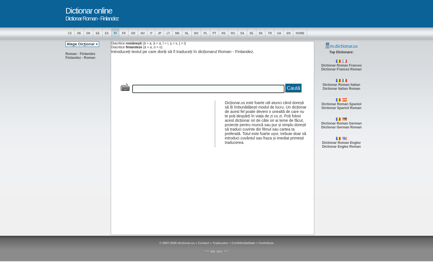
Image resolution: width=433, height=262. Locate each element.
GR (133, 33)
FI (115, 33)
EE (98, 33)
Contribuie (266, 243)
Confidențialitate (243, 243)
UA (279, 33)
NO (196, 33)
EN (288, 33)
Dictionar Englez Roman (341, 147)
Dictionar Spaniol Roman (341, 108)
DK (88, 33)
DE (79, 33)
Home (300, 33)
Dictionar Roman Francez (341, 65)
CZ (70, 33)
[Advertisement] (87, 146)
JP (159, 33)
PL (205, 33)
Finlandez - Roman (80, 58)
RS (223, 33)
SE (252, 33)
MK (177, 33)
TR (270, 33)
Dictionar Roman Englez (341, 143)
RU (233, 33)
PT (214, 33)
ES (107, 33)
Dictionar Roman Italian (341, 85)
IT (151, 33)
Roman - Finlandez (80, 54)
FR (124, 33)
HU (143, 33)
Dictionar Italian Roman (341, 89)
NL (187, 33)
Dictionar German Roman (341, 127)
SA (242, 33)
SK (261, 33)
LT (168, 33)
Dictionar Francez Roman (341, 69)
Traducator (220, 243)
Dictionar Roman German (341, 123)
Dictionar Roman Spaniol (341, 104)
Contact (203, 243)
